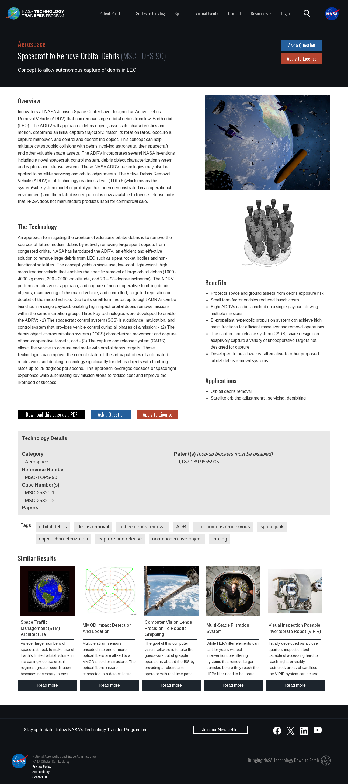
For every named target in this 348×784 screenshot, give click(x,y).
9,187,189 (188, 461)
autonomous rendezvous (223, 526)
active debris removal (143, 526)
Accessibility (41, 772)
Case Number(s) (40, 485)
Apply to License (301, 58)
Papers (30, 507)
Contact (234, 13)
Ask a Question (301, 45)
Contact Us (39, 777)
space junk (272, 526)
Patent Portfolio (112, 13)
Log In (286, 13)
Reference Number (43, 469)
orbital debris (53, 526)
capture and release (120, 539)
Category (32, 454)
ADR (181, 526)
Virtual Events (207, 13)
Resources (259, 13)
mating (219, 539)
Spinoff (180, 13)
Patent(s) (223, 454)
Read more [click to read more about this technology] (47, 685)
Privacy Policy (41, 767)
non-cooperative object (177, 539)
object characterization (63, 539)
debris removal (93, 526)
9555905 (209, 461)
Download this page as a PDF (51, 414)
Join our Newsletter (220, 729)
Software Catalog (150, 13)
